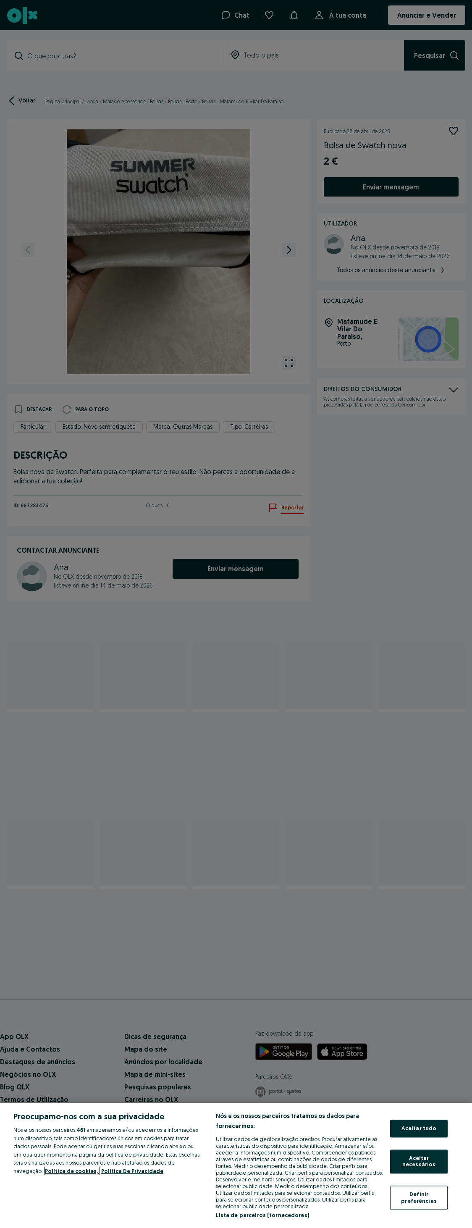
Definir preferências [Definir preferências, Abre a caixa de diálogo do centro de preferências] (419, 1197)
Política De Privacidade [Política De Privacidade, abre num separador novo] (132, 1171)
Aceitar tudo (419, 1128)
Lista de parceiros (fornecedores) (262, 1215)
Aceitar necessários (418, 1161)
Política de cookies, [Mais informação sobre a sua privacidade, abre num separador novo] (72, 1171)
